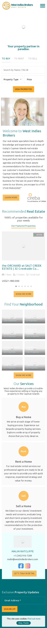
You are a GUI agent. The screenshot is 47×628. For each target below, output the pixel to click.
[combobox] (12, 79)
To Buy (6, 58)
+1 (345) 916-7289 (20, 555)
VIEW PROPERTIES (23, 89)
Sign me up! (9, 609)
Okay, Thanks (23, 623)
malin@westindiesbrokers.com (20, 559)
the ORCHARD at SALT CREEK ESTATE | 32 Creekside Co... (21, 269)
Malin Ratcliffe (20, 551)
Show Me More (23, 296)
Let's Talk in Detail (26, 573)
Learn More (13, 197)
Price (29, 79)
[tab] (23, 228)
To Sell (32, 58)
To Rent (19, 58)
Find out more (34, 619)
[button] (16, 286)
